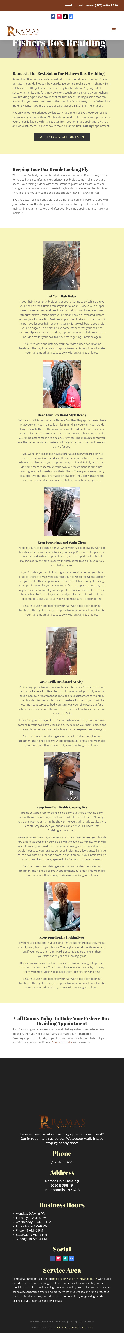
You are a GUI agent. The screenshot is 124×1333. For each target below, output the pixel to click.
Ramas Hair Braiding (62, 1181)
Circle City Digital (68, 1327)
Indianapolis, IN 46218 (62, 1190)
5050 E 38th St (62, 1185)
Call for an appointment (62, 137)
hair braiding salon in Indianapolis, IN (75, 1278)
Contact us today (62, 1042)
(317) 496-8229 (106, 5)
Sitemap (87, 1327)
